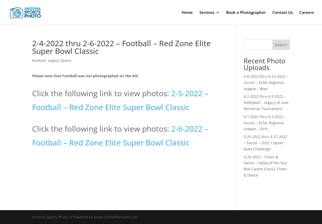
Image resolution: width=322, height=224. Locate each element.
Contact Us (282, 13)
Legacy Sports (59, 60)
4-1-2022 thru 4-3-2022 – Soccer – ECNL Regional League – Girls (265, 122)
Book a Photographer (246, 13)
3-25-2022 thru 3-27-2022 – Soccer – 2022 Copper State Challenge (265, 142)
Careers (306, 13)
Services (206, 13)
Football (39, 60)
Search (281, 44)
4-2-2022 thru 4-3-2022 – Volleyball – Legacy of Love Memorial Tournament (266, 102)
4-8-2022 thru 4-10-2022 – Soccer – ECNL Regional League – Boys (266, 82)
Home (187, 13)
